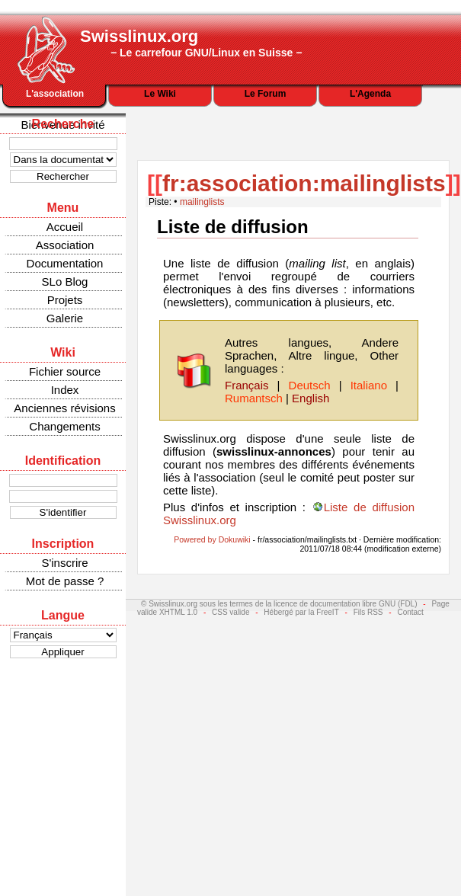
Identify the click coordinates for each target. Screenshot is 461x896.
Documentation (65, 263)
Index (65, 389)
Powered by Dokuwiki (212, 539)
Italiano (369, 385)
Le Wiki (160, 93)
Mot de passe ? (65, 580)
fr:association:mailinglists (304, 183)
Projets (65, 299)
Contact (410, 612)
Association (65, 244)
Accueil (64, 226)
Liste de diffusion (233, 226)
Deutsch (310, 385)
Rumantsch (254, 398)
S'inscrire (64, 562)
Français (247, 385)
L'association (55, 93)
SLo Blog (65, 281)
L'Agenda (370, 93)
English (310, 398)
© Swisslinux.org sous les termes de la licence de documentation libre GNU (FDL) (279, 604)
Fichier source (65, 371)
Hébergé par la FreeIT (301, 612)
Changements (64, 426)
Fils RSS (368, 612)
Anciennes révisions (64, 408)
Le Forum (266, 93)
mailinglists (202, 202)
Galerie (64, 318)
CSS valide (230, 612)
